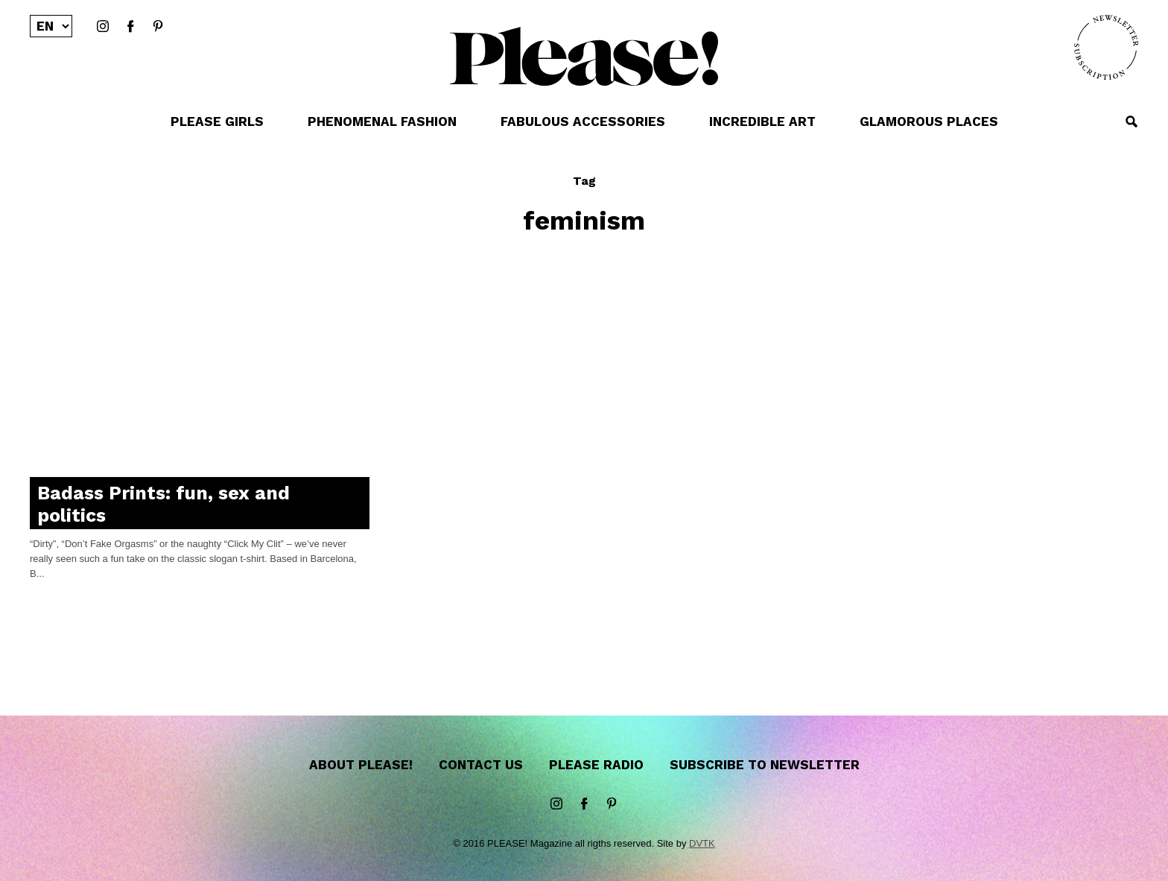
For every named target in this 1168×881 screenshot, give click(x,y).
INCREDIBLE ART (762, 121)
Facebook (130, 26)
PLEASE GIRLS (217, 121)
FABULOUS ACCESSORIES (583, 121)
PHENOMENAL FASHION (382, 121)
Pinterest (158, 26)
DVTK (702, 843)
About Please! (361, 764)
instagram (103, 26)
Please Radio (596, 764)
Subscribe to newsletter (765, 764)
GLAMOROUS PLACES (929, 121)
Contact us (481, 764)
